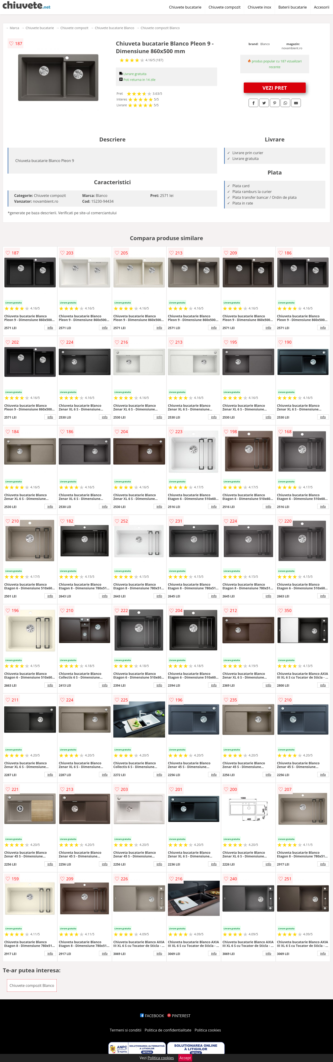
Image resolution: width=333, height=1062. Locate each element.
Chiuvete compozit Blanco (160, 28)
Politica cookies (208, 1030)
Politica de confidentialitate (168, 1030)
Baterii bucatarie (292, 7)
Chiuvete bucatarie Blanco (114, 28)
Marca (14, 28)
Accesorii (321, 7)
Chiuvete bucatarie (185, 7)
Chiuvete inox (259, 7)
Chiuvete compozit (224, 7)
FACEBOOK (152, 1015)
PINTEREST (178, 1015)
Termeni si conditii (126, 1030)
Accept (185, 1057)
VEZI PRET (274, 87)
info (50, 327)
